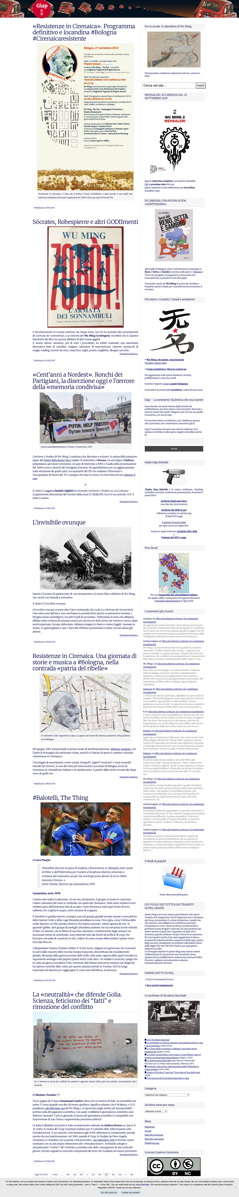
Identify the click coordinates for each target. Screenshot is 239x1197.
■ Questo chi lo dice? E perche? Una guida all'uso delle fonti (172, 1072)
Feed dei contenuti (154, 1135)
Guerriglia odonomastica (167, 601)
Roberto (147, 730)
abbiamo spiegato (121, 749)
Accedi (148, 1131)
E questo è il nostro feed (174, 522)
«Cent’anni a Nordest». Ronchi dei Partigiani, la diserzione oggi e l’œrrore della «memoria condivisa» (83, 381)
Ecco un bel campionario (160, 985)
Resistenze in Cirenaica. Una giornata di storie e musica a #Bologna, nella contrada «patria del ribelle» (85, 662)
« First (55, 1174)
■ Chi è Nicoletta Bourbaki (157, 1040)
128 (113, 1174)
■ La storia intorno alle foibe (158, 1060)
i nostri (175, 383)
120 (81, 1174)
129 (119, 1174)
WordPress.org (152, 1143)
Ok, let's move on (109, 1192)
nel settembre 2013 (104, 1139)
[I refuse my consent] (235, 1187)
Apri (147, 181)
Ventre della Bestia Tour (57, 460)
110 (74, 1174)
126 (99, 1174)
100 (68, 1174)
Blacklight (145, 1184)
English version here (155, 363)
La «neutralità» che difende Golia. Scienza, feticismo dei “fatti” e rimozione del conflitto (77, 1000)
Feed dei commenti (154, 1139)
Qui (146, 184)
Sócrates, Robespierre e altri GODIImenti (85, 221)
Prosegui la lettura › (129, 354)
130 (131, 1174)
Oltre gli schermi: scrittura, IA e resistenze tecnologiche (176, 711)
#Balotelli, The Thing (60, 797)
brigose (197, 272)
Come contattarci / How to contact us (166, 369)
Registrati (150, 1126)
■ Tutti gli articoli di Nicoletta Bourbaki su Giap (167, 1078)
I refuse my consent (130, 1192)
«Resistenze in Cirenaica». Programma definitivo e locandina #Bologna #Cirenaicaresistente (84, 32)
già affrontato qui (55, 1108)
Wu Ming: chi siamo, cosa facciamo (165, 359)
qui (180, 516)
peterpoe (147, 689)
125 (93, 1174)
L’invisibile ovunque (59, 522)
